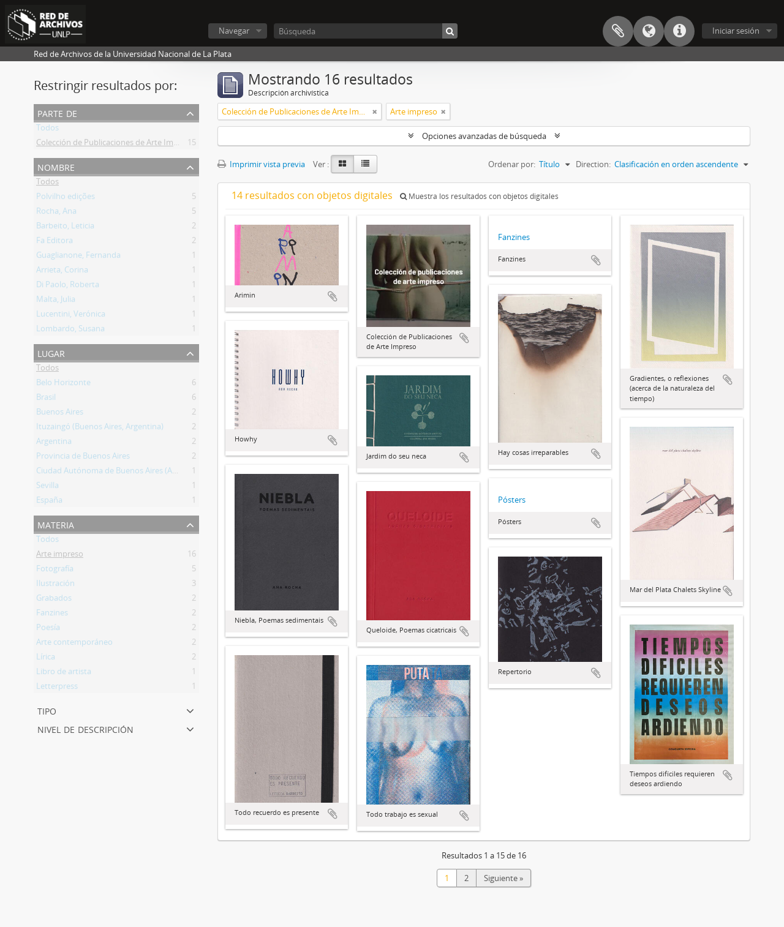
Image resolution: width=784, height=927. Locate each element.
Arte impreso (59, 555)
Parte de (57, 112)
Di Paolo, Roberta (67, 286)
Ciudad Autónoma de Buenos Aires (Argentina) (120, 472)
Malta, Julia (55, 301)
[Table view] (365, 164)
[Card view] (342, 164)
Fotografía (55, 570)
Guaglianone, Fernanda (78, 257)
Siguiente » (503, 878)
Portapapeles (618, 31)
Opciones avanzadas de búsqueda (484, 135)
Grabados (54, 600)
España (49, 502)
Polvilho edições (65, 198)
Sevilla (47, 487)
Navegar (234, 30)
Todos (47, 129)
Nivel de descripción (85, 728)
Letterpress (57, 688)
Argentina (54, 443)
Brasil (46, 399)
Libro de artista (63, 673)
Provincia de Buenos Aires (83, 458)
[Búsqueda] (366, 31)
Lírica (45, 658)
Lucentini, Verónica (70, 315)
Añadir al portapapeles (332, 296)
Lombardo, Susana (70, 330)
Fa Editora (54, 242)
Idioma (648, 31)
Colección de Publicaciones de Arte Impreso (115, 144)
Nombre (56, 166)
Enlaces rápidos (679, 31)
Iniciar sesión (736, 30)
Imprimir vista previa (261, 164)
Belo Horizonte (63, 384)
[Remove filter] (374, 111)
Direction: (593, 164)
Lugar (51, 352)
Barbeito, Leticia (65, 227)
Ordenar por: (511, 164)
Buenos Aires (59, 413)
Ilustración (55, 585)
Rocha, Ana (56, 213)
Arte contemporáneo (74, 644)
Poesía (48, 629)
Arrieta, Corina (62, 271)
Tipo (46, 710)
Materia (55, 524)
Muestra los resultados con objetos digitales (479, 196)
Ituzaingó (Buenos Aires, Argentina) (100, 428)
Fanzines (52, 614)
